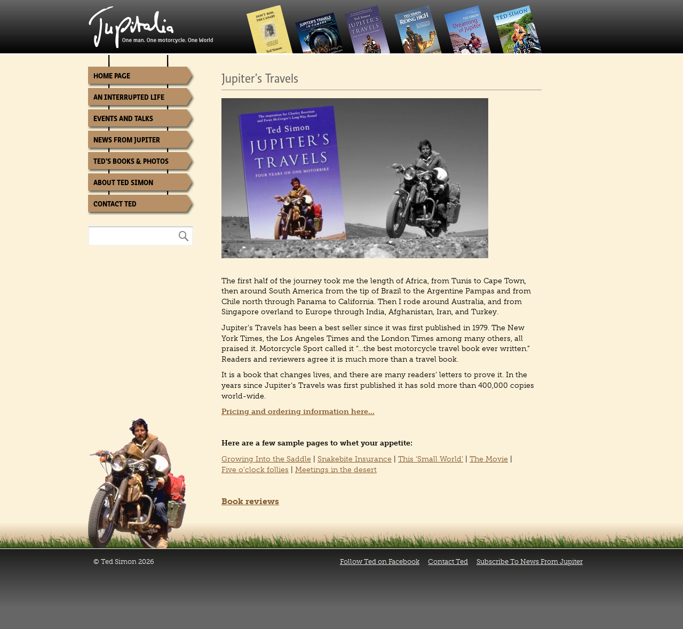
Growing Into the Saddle (266, 459)
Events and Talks (123, 118)
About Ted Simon (123, 182)
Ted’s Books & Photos (131, 161)
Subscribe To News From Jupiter (529, 562)
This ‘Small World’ (430, 459)
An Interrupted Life (128, 97)
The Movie (489, 459)
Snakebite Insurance (354, 459)
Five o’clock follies (255, 469)
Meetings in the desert (336, 469)
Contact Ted (115, 204)
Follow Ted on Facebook (379, 562)
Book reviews (250, 501)
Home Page (111, 76)
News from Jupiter (126, 140)
